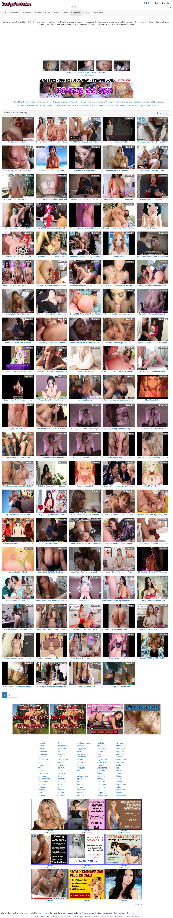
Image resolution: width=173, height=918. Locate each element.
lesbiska (119, 757)
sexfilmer (80, 765)
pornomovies (102, 787)
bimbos (61, 790)
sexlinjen (120, 751)
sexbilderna (63, 746)
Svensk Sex (101, 105)
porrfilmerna (121, 784)
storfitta (61, 762)
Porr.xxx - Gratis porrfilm (86, 75)
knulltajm (61, 795)
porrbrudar (101, 749)
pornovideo (102, 782)
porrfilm (80, 746)
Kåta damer (155, 105)
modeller (100, 743)
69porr (60, 776)
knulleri (41, 757)
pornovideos (102, 779)
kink (98, 790)
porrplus (80, 784)
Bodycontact (159, 102)
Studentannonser (51, 105)
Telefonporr (83, 102)
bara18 (119, 793)
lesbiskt (100, 751)
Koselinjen (64, 102)
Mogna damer (145, 105)
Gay (156, 3)
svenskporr (43, 773)
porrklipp (42, 787)
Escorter (62, 105)
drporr (79, 779)
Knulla (117, 105)
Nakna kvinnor (39, 105)
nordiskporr (43, 754)
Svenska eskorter (119, 102)
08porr (79, 782)
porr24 (79, 751)
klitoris (119, 779)
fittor (60, 751)
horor (99, 754)
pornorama (101, 784)
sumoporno (43, 776)
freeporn (42, 790)
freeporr (100, 773)
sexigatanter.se (44, 917)
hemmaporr (102, 795)
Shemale (165, 3)
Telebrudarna (32, 102)
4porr (60, 743)
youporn (61, 782)
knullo (40, 770)
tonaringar (120, 749)
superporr (120, 773)
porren (41, 793)
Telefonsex (42, 102)
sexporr (80, 760)
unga (60, 757)
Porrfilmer (110, 105)
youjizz (61, 784)
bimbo (118, 765)
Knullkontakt (69, 105)
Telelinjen (23, 102)
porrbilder (81, 795)
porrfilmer (120, 754)
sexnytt (61, 768)
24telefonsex (102, 768)
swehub (119, 743)
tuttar (118, 746)
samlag (41, 784)
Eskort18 (150, 102)
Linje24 (17, 102)
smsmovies (81, 757)
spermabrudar (44, 779)
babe (118, 768)
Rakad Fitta (92, 105)
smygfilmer (81, 749)
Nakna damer (134, 105)
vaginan (61, 754)
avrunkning (62, 773)
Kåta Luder (22, 105)
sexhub (119, 782)
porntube (101, 776)
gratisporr (62, 749)
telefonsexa (121, 760)
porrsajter (81, 790)
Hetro (148, 3)
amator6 (100, 765)
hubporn (100, 793)
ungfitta (41, 743)
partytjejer (42, 751)
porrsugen (81, 768)
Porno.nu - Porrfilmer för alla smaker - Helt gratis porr (86, 72)
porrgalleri (101, 746)
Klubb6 (144, 102)
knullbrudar (43, 760)
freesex (119, 770)
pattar (118, 787)
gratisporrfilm (82, 776)
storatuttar (120, 790)
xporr (60, 787)
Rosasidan (137, 102)
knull (40, 762)
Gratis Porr (84, 105)
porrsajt (80, 793)
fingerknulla (102, 760)
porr (78, 770)
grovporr (42, 795)
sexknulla (81, 762)
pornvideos (101, 770)
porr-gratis (81, 754)
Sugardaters (124, 105)
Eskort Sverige (106, 102)
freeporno (62, 793)
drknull (41, 746)
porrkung (120, 762)
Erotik (77, 105)
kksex (79, 773)
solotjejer (61, 765)
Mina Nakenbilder (94, 102)
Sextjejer (129, 102)
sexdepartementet (84, 743)
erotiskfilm (101, 762)
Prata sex (56, 102)
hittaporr (119, 776)
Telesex (49, 102)
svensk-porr (63, 760)
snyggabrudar (44, 782)
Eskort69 (30, 105)
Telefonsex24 (73, 102)
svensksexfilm (122, 795)
